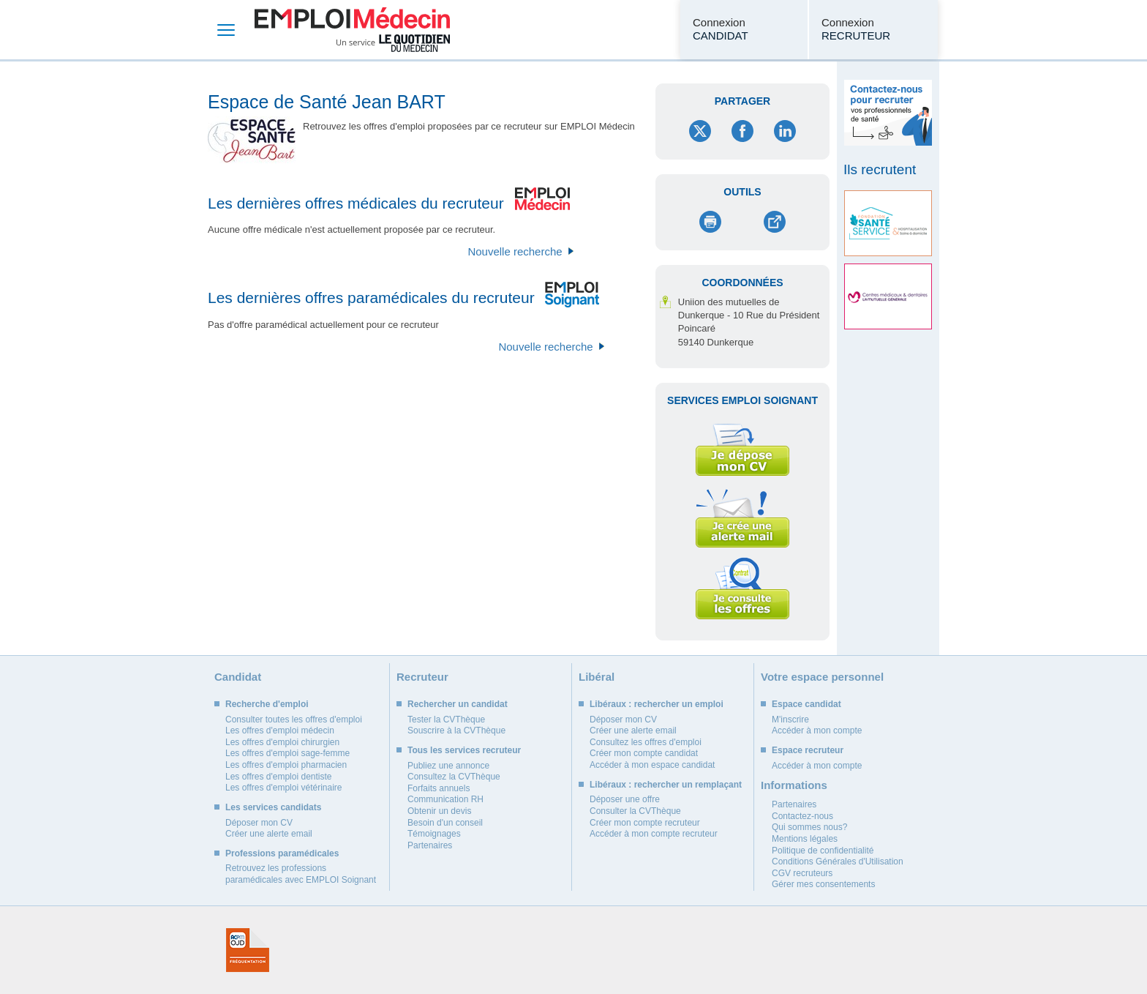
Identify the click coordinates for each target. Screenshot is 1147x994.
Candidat (237, 676)
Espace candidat (806, 704)
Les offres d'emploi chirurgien (282, 742)
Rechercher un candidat (457, 704)
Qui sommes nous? (809, 827)
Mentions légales (805, 839)
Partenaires (429, 845)
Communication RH (445, 799)
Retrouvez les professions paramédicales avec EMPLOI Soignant (300, 874)
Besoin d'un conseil (445, 823)
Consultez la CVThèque (453, 776)
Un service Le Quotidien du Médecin (393, 43)
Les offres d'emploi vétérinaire (283, 787)
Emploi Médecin (352, 29)
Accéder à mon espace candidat (652, 765)
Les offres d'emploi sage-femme (287, 753)
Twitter (700, 131)
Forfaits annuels (438, 788)
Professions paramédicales (282, 853)
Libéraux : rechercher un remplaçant (666, 785)
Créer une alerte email (268, 834)
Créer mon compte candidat (644, 753)
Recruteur (422, 676)
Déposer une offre (625, 799)
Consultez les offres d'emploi (646, 742)
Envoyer (774, 222)
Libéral (596, 676)
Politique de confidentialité (822, 850)
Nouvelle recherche (514, 251)
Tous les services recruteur (464, 750)
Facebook (742, 131)
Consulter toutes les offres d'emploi (293, 719)
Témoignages (434, 834)
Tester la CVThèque (446, 719)
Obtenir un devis (439, 811)
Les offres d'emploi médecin (279, 730)
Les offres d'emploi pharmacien (286, 765)
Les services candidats (273, 807)
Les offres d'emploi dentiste (278, 776)
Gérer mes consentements (823, 884)
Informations (794, 785)
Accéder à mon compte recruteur (654, 834)
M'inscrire (790, 719)
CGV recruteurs (802, 873)
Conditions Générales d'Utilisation (837, 861)
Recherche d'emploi (267, 704)
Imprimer (710, 222)
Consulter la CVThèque (635, 811)
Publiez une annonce (448, 766)
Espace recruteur (807, 750)
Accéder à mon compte (817, 730)
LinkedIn (785, 131)
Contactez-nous (802, 816)
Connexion (720, 29)
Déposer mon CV (259, 823)
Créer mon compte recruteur (645, 823)
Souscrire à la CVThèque (456, 730)
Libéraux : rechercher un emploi (656, 704)
